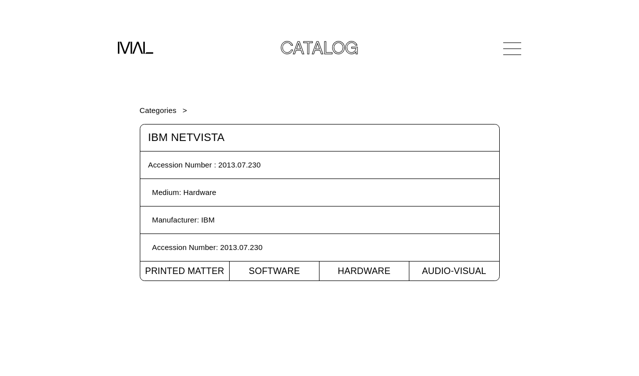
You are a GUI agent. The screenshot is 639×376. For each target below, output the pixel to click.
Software (274, 271)
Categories (158, 110)
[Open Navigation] (512, 48)
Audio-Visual (454, 271)
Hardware (364, 271)
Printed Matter (184, 271)
